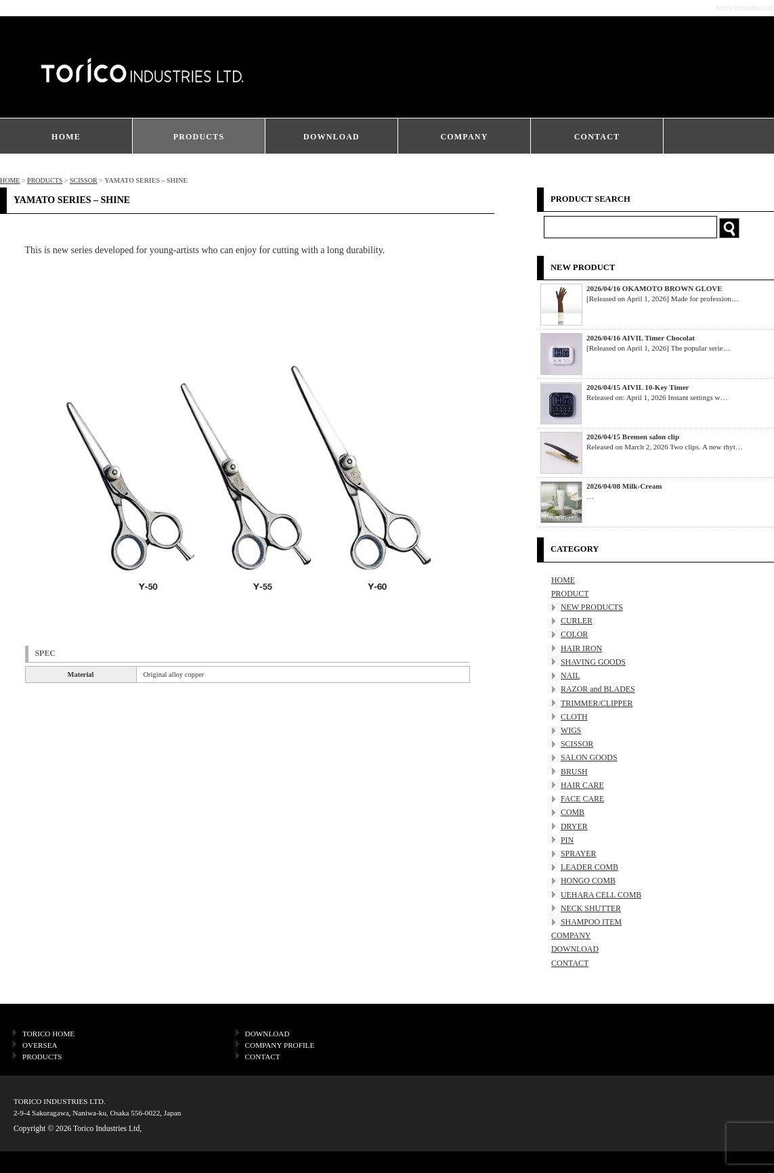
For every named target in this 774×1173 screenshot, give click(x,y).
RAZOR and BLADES (598, 689)
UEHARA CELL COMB (601, 895)
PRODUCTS (199, 136)
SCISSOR (84, 180)
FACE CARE (582, 798)
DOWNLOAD (331, 136)
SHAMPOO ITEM (591, 922)
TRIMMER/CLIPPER (596, 703)
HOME (66, 136)
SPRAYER (578, 853)
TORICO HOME (48, 1034)
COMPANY (464, 136)
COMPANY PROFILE (280, 1045)
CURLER (577, 620)
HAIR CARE (582, 785)
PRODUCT (570, 593)
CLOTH (574, 717)
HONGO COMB (588, 880)
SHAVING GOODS (593, 662)
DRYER (574, 826)
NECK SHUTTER (591, 908)
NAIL (570, 675)
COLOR (574, 634)
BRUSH (574, 771)
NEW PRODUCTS (592, 607)
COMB (572, 812)
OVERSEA (40, 1045)
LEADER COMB (589, 867)
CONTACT (597, 136)
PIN (567, 840)
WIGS (571, 730)
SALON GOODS (589, 757)
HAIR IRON (581, 648)
